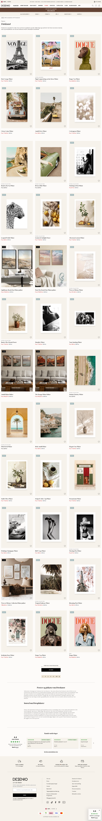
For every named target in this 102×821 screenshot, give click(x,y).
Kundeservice (75, 781)
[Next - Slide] (93, 743)
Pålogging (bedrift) (51, 798)
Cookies (74, 791)
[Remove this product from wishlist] (31, 74)
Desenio (55, 816)
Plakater (15, 5)
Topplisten (59, 5)
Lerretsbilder (24, 5)
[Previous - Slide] (25, 743)
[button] (94, 814)
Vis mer (51, 670)
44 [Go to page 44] (56, 676)
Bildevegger (73, 5)
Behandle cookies (76, 794)
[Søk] (92, 6)
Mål (57, 14)
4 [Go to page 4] (53, 676)
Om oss (48, 778)
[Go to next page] (59, 676)
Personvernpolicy (22, 798)
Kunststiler (67, 14)
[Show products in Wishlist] (96, 5)
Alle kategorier (24, 14)
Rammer (40, 5)
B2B (79, 5)
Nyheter (52, 5)
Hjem (66, 5)
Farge (37, 14)
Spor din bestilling (76, 783)
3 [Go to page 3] (50, 676)
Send (24, 795)
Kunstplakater (9, 17)
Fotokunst (17, 17)
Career (48, 786)
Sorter (79, 14)
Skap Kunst (33, 5)
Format (47, 14)
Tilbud (46, 5)
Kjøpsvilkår (74, 786)
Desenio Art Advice (76, 778)
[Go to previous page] (42, 676)
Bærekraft (49, 788)
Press (48, 781)
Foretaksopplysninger (52, 783)
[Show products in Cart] (99, 5)
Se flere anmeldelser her (51, 752)
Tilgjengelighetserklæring (53, 791)
